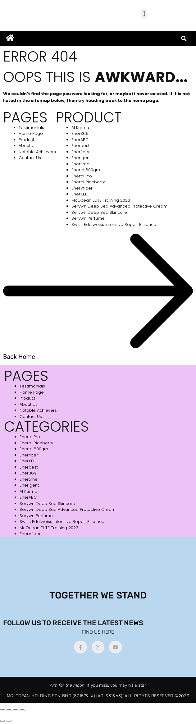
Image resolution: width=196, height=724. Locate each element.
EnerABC (80, 140)
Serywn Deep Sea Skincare (99, 212)
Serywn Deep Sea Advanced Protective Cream (119, 206)
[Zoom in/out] (2, 710)
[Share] (15, 710)
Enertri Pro (81, 176)
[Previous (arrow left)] (2, 721)
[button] (144, 14)
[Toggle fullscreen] (9, 710)
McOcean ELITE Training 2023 (100, 200)
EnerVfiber (82, 188)
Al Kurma (80, 128)
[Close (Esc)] (22, 710)
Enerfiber (80, 152)
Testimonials (31, 128)
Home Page (31, 133)
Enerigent (81, 158)
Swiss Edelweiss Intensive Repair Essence (113, 224)
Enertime (80, 164)
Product (26, 140)
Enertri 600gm (85, 170)
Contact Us (30, 158)
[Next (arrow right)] (9, 721)
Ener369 (80, 133)
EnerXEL (79, 194)
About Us (28, 146)
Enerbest (80, 146)
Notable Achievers (37, 152)
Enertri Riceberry (88, 182)
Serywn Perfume (88, 218)
